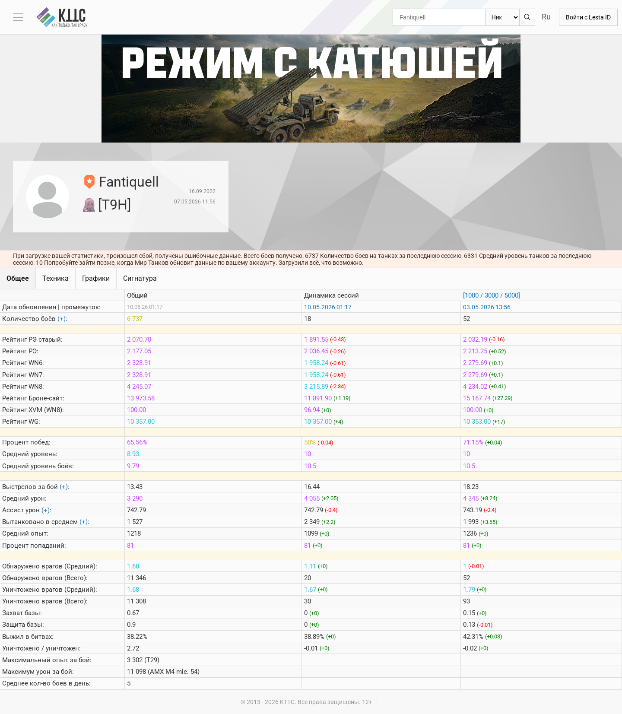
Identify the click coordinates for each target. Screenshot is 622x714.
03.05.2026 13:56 (487, 307)
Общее (17, 278)
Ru (546, 16)
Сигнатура (140, 278)
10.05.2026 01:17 (328, 307)
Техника (55, 278)
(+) (61, 319)
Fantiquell (129, 182)
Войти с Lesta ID (588, 17)
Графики (96, 278)
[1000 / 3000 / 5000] (491, 295)
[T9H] (114, 205)
